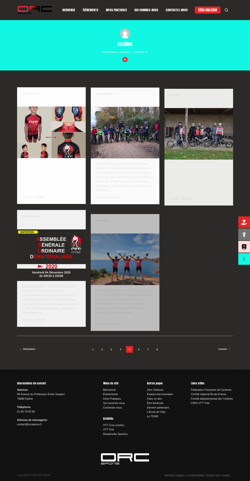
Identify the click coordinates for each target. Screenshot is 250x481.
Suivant (224, 349)
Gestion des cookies (218, 475)
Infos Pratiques (116, 10)
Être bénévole (155, 403)
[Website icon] (125, 59)
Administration (30, 94)
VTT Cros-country (113, 425)
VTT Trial (174, 101)
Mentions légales (175, 475)
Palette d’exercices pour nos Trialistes (196, 108)
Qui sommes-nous (146, 10)
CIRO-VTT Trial (200, 403)
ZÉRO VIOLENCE (207, 10)
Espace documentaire (160, 394)
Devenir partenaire (158, 407)
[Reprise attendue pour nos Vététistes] (125, 134)
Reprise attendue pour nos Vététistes (122, 102)
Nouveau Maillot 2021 (37, 101)
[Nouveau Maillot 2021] (51, 132)
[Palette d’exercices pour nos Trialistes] (198, 140)
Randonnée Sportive (115, 433)
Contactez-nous (177, 10)
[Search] (226, 10)
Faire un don (154, 398)
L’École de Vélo (156, 412)
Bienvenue (68, 10)
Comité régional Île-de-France (208, 394)
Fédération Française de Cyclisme (211, 389)
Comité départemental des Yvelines (212, 398)
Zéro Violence (155, 389)
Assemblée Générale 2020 (40, 227)
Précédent (27, 349)
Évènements (90, 10)
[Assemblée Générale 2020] (51, 259)
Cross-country (105, 95)
